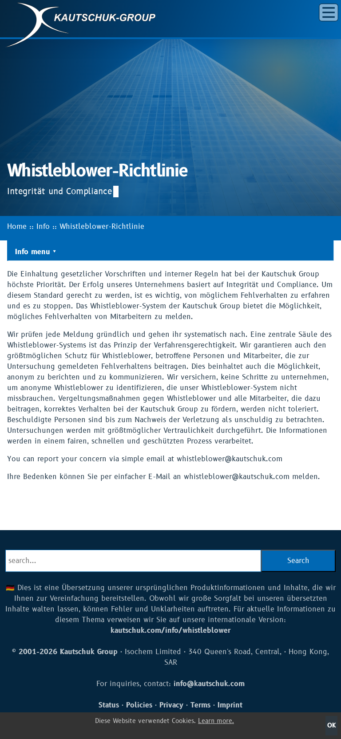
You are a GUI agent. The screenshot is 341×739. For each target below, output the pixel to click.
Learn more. (216, 721)
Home (17, 227)
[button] (328, 12)
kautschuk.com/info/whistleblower (170, 630)
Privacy (171, 705)
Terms (200, 705)
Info (43, 227)
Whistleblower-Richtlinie (101, 227)
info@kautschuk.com (209, 684)
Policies (139, 705)
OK (331, 725)
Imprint (230, 705)
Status (109, 705)
